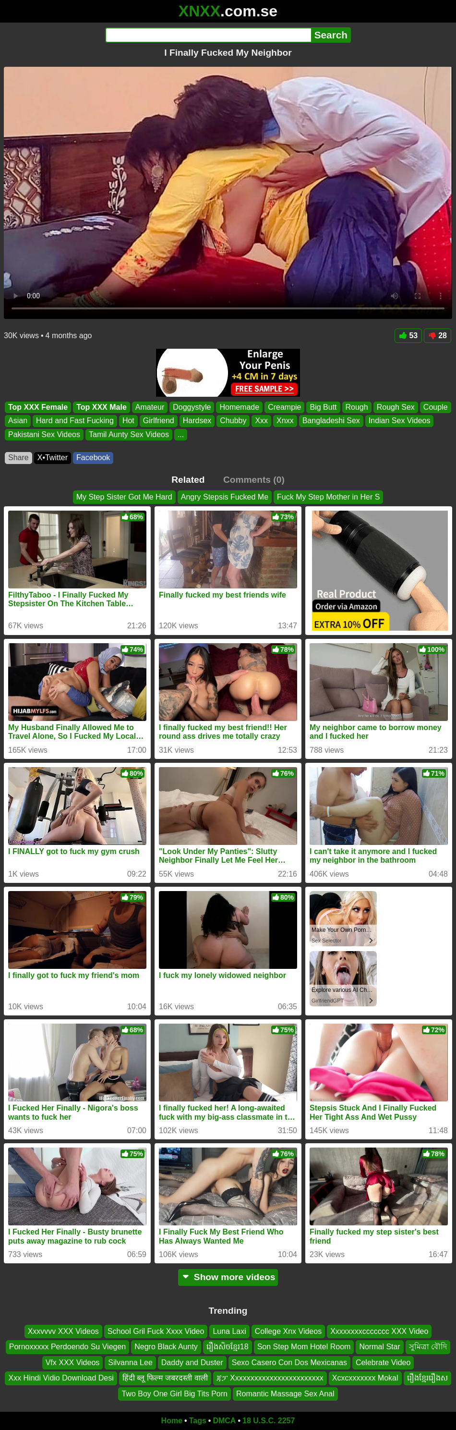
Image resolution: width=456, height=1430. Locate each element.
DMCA (224, 1421)
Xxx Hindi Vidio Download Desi (60, 1378)
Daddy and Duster (192, 1362)
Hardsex (197, 420)
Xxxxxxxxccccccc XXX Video (379, 1331)
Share (18, 457)
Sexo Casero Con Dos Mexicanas (289, 1362)
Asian (17, 420)
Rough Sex (396, 407)
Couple (435, 407)
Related (187, 480)
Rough (357, 407)
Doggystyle (192, 407)
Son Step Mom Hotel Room (304, 1347)
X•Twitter (52, 457)
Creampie (284, 407)
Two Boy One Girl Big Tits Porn (174, 1394)
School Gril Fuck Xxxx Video (156, 1331)
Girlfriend (158, 420)
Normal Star (379, 1347)
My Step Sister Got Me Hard (124, 497)
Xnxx (285, 420)
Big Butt (323, 407)
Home (171, 1421)
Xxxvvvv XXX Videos (63, 1331)
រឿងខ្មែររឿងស (427, 1378)
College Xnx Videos (288, 1331)
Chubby (233, 420)
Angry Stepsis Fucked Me (224, 497)
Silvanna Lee (130, 1362)
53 (408, 335)
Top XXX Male (101, 407)
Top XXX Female (38, 407)
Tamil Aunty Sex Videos (129, 434)
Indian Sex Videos (400, 420)
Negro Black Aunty (166, 1347)
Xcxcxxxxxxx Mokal (365, 1378)
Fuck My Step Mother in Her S (328, 497)
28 (437, 335)
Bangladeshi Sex (331, 420)
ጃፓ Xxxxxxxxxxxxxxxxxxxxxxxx (270, 1378)
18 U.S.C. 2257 (268, 1421)
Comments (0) (254, 480)
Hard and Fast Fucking (75, 420)
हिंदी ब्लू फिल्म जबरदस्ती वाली (165, 1378)
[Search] (208, 35)
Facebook (93, 457)
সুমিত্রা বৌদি (428, 1347)
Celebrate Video (383, 1362)
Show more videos (228, 1277)
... (181, 434)
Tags (197, 1421)
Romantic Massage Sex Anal (285, 1394)
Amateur (149, 407)
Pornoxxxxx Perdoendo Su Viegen (67, 1347)
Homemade (239, 407)
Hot (128, 420)
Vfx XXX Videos (73, 1362)
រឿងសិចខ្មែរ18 (227, 1347)
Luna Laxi (229, 1331)
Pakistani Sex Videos (44, 434)
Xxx (261, 420)
